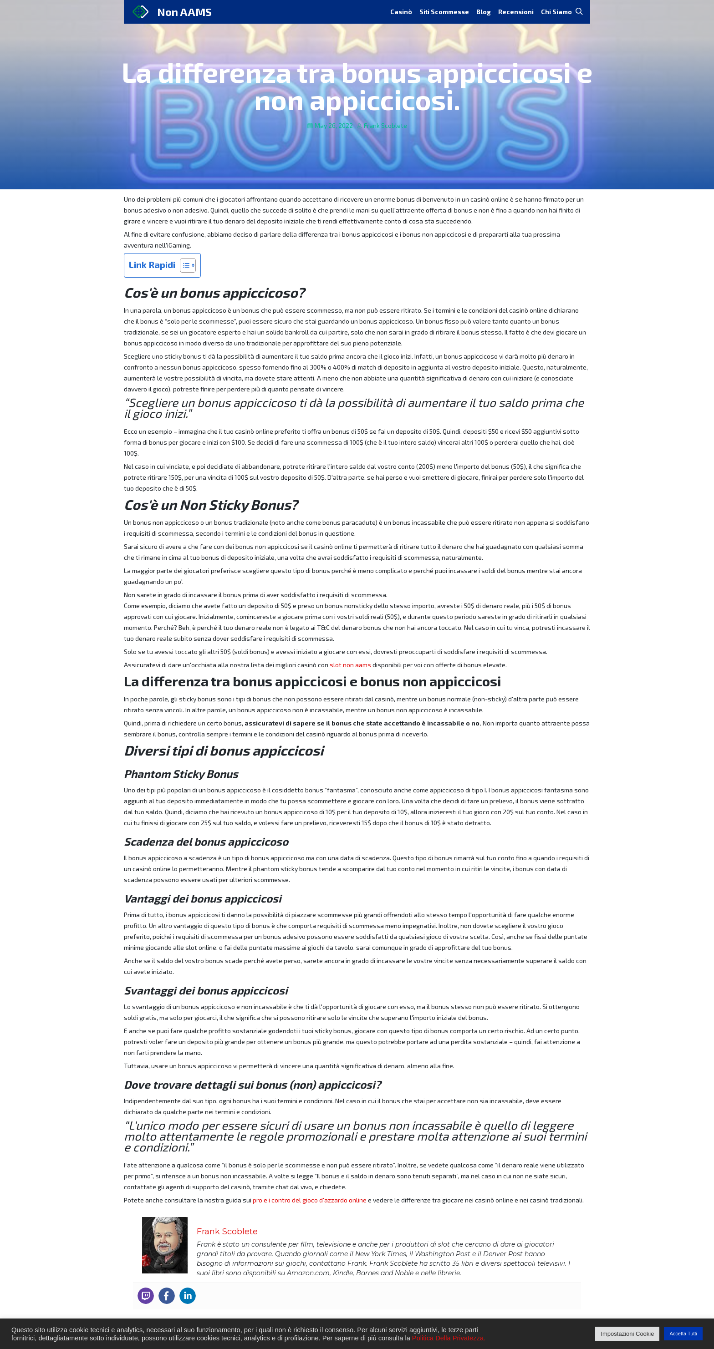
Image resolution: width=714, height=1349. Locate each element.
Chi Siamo (556, 11)
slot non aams (350, 665)
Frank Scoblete (385, 125)
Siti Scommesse (444, 11)
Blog (483, 11)
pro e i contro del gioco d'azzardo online (310, 1200)
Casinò (401, 11)
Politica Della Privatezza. (448, 1338)
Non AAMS (184, 11)
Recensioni (516, 11)
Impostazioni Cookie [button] (627, 1333)
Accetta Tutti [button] (683, 1333)
